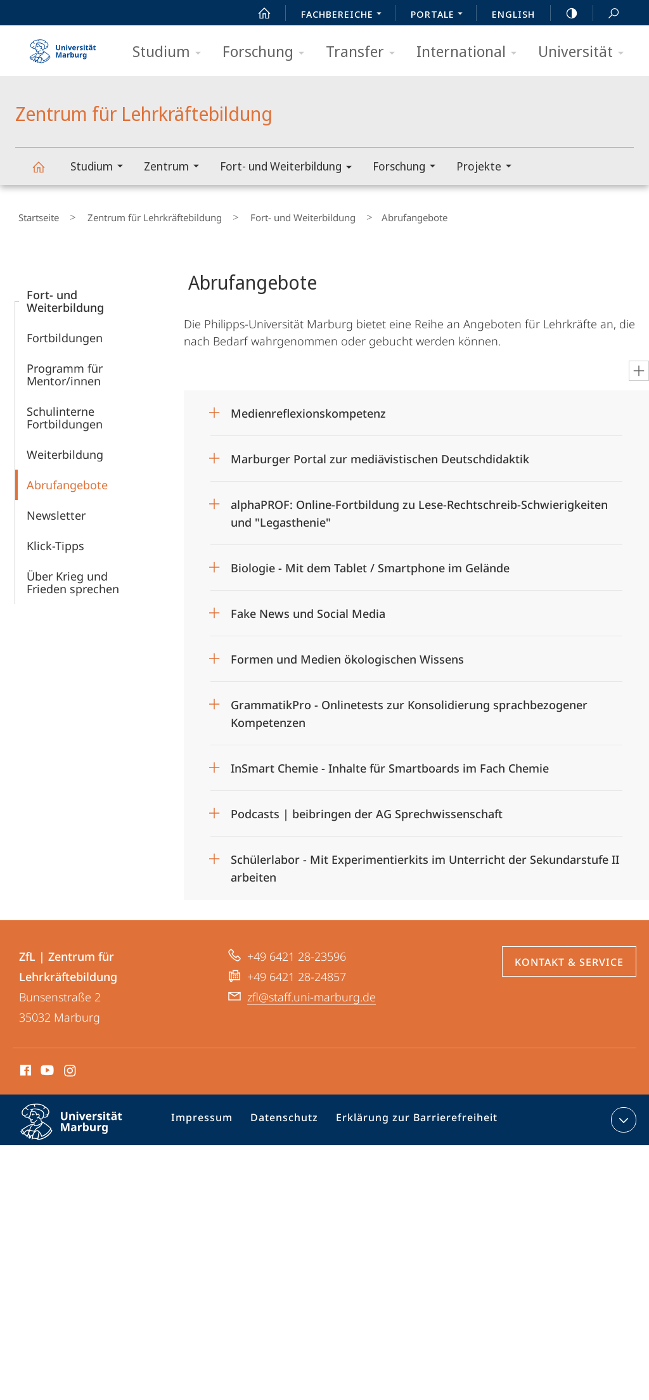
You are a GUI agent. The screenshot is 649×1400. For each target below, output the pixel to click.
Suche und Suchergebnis (606, 13)
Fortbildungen (65, 332)
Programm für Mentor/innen (65, 369)
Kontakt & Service (569, 956)
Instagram (71, 1066)
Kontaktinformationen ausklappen (622, 1114)
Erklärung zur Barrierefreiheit (409, 1116)
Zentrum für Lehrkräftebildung (45, 172)
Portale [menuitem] (440, 15)
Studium (170, 52)
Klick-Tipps (55, 540)
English (513, 14)
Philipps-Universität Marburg (82, 1126)
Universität (585, 52)
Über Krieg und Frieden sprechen (73, 577)
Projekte (488, 167)
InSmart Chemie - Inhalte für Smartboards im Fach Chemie (390, 762)
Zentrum (175, 167)
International (470, 52)
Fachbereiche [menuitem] (345, 15)
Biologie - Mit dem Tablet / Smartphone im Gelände (372, 562)
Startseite (35, 215)
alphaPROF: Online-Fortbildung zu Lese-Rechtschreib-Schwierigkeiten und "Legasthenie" (419, 503)
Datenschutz (285, 1116)
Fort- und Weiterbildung (290, 168)
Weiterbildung (65, 448)
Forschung (267, 52)
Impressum (208, 1116)
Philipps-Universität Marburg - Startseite (62, 47)
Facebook (24, 1066)
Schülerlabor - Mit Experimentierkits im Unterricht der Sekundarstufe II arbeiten (425, 858)
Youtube (46, 1066)
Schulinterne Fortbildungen (65, 412)
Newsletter (56, 509)
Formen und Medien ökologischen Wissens (347, 653)
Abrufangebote (67, 479)
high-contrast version (565, 13)
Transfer (364, 52)
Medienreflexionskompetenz (308, 407)
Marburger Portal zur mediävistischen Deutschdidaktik (380, 453)
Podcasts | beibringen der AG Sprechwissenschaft (367, 808)
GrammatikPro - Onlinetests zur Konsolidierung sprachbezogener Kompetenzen (409, 703)
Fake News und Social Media (308, 608)
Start (257, 13)
